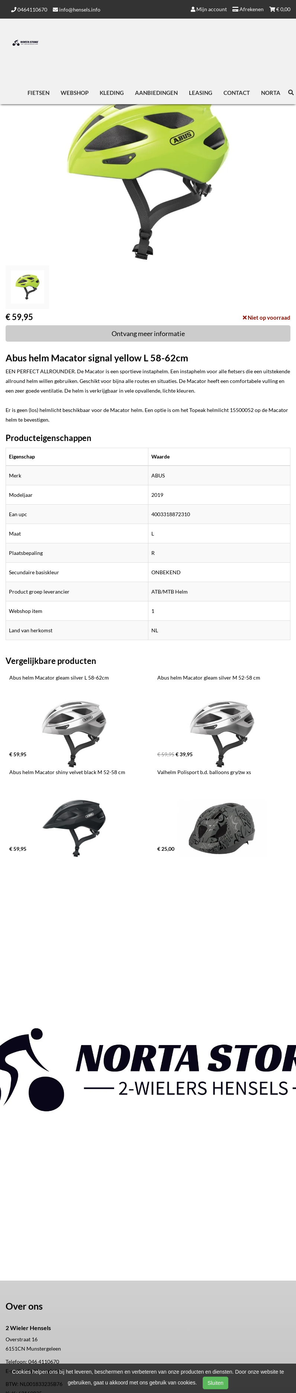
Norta (270, 92)
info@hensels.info (76, 9)
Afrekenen (248, 9)
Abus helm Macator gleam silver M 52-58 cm (208, 677)
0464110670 (29, 9)
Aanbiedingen (156, 92)
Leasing (200, 92)
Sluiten (215, 1383)
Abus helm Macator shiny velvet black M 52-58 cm (67, 772)
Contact (236, 92)
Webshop (75, 92)
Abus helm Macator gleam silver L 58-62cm (59, 677)
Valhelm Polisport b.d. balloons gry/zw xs (204, 772)
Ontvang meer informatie (148, 333)
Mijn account (209, 9)
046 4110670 (43, 1361)
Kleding (112, 92)
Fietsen (38, 92)
